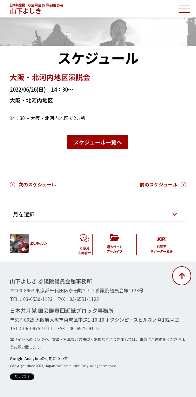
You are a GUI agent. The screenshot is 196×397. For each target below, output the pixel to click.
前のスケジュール (159, 184)
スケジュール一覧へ (98, 142)
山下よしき (26, 10)
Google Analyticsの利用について (39, 358)
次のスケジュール (37, 184)
